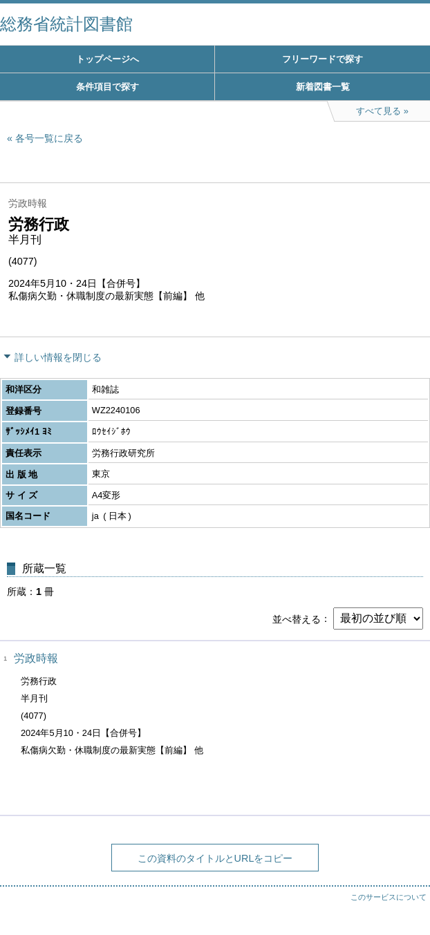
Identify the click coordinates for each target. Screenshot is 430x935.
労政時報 (36, 658)
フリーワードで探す (322, 59)
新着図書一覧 (323, 87)
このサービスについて (388, 897)
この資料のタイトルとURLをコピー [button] (215, 858)
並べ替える (296, 618)
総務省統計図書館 (66, 24)
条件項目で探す (107, 87)
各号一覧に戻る (49, 138)
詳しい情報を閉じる (58, 357)
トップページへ (107, 59)
